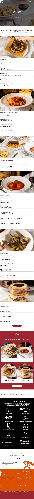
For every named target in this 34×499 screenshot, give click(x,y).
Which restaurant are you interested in (20, 462)
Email (3, 462)
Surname (19, 458)
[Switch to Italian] (30, 1)
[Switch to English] (29, 1)
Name (7, 458)
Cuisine (7, 485)
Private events (13, 485)
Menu (12, 486)
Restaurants (8, 486)
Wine (1, 485)
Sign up (30, 463)
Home (16, 17)
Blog (1, 486)
